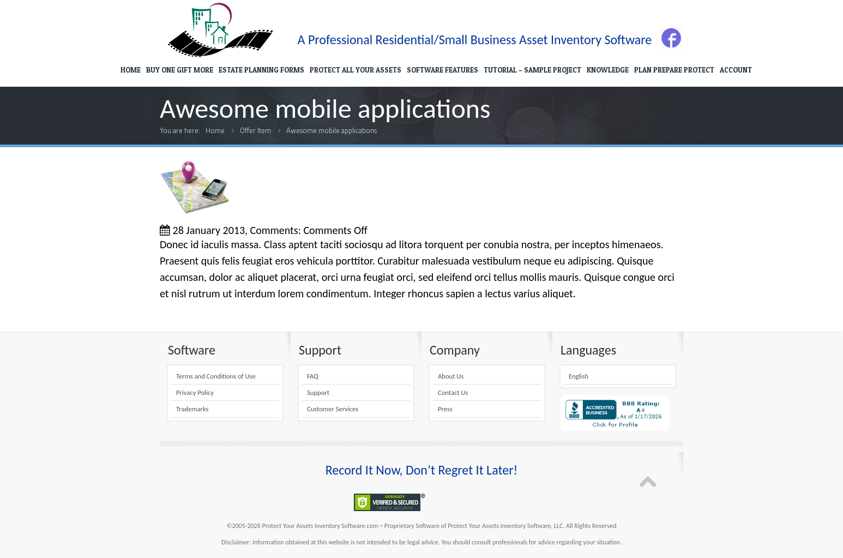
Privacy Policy (195, 392)
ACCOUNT (736, 69)
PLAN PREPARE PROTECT (674, 69)
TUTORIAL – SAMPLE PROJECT (532, 69)
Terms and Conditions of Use (216, 376)
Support (318, 392)
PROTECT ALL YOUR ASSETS (355, 69)
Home (215, 130)
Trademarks (192, 409)
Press (445, 409)
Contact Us (453, 392)
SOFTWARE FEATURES (442, 69)
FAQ (312, 376)
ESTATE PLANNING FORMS (261, 69)
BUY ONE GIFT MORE (179, 69)
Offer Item (255, 130)
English (578, 376)
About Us (450, 376)
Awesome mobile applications (331, 130)
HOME (131, 69)
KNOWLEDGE (608, 69)
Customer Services (332, 409)
